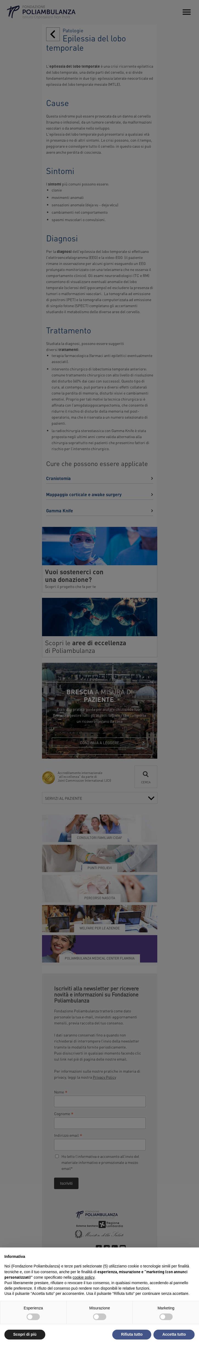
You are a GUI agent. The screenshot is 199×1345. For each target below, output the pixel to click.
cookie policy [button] (83, 1277)
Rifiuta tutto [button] (132, 1334)
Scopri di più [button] (25, 1334)
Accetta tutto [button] (174, 1334)
